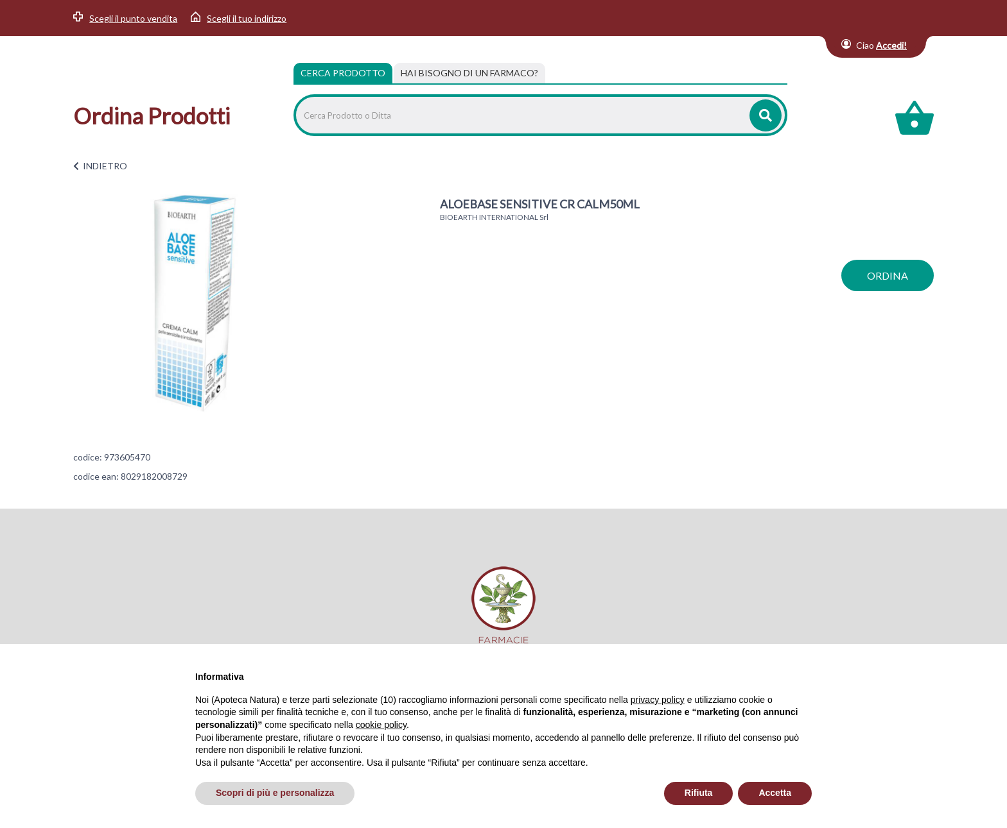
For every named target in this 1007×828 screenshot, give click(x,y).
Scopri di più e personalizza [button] (275, 793)
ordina (887, 275)
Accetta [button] (774, 793)
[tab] (469, 73)
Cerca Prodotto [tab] (343, 72)
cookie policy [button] (381, 725)
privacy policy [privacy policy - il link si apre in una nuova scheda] (658, 700)
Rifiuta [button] (699, 793)
